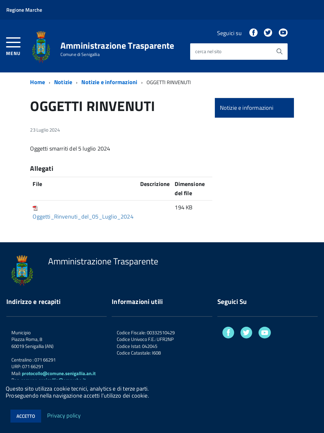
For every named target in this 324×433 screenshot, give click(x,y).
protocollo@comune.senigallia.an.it (59, 373)
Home (37, 82)
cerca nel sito (208, 51)
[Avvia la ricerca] (279, 51)
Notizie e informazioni (109, 82)
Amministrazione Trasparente (117, 45)
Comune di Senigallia (80, 54)
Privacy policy (64, 415)
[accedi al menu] (13, 45)
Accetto (25, 416)
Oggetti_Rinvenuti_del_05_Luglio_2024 (83, 216)
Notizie (63, 82)
